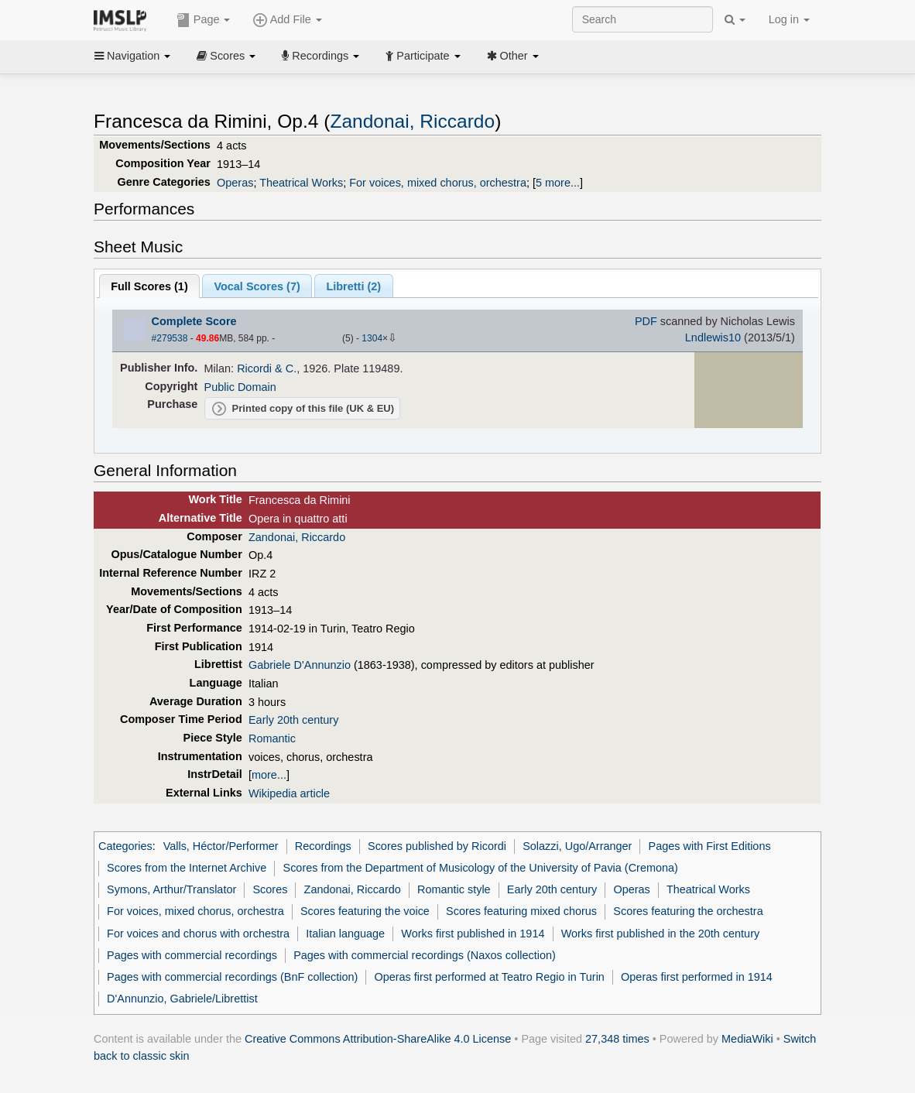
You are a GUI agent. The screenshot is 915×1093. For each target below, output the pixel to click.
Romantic (272, 738)
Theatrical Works (301, 182)
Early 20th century (293, 720)
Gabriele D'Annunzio (299, 665)
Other (513, 56)
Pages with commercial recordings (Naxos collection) (424, 955)
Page (203, 20)
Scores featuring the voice (365, 911)
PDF (646, 321)
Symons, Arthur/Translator (171, 889)
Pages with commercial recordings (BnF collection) (232, 977)
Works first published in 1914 (472, 933)
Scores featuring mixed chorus (521, 911)
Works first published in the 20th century (660, 933)
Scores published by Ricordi (437, 846)
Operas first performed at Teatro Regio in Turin (489, 977)
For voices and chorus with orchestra (198, 933)
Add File (287, 20)
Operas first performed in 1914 (697, 977)
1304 (372, 338)
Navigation (132, 56)
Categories (125, 846)
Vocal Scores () (257, 286)
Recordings (320, 56)
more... (269, 775)
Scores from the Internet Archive (186, 868)
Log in (789, 19)
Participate (423, 56)
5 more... (558, 182)
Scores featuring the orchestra (687, 911)
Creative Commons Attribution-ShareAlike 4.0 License (378, 1039)
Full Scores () (149, 286)
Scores (226, 56)
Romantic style (454, 889)
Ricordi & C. (266, 368)
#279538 (170, 338)
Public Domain (240, 387)
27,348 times (617, 1039)
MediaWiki (747, 1039)
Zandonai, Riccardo (412, 121)
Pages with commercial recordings (192, 955)
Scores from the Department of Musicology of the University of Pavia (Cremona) (480, 868)
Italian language (345, 933)
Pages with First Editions (710, 846)
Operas (235, 182)
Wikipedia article (289, 793)
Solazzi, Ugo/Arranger (577, 846)
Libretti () (353, 286)
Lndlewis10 (713, 337)
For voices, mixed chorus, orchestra (437, 182)
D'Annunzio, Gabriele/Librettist (182, 998)
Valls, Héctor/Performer (221, 846)
